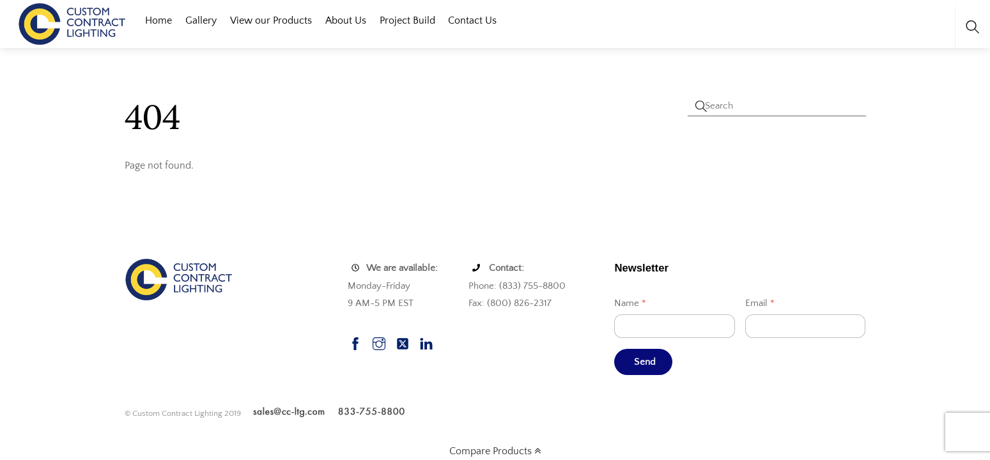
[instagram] (379, 342)
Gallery (201, 20)
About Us (345, 20)
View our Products (271, 20)
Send (645, 361)
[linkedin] (426, 342)
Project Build (407, 20)
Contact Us (472, 20)
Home (158, 20)
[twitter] (403, 342)
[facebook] (355, 342)
